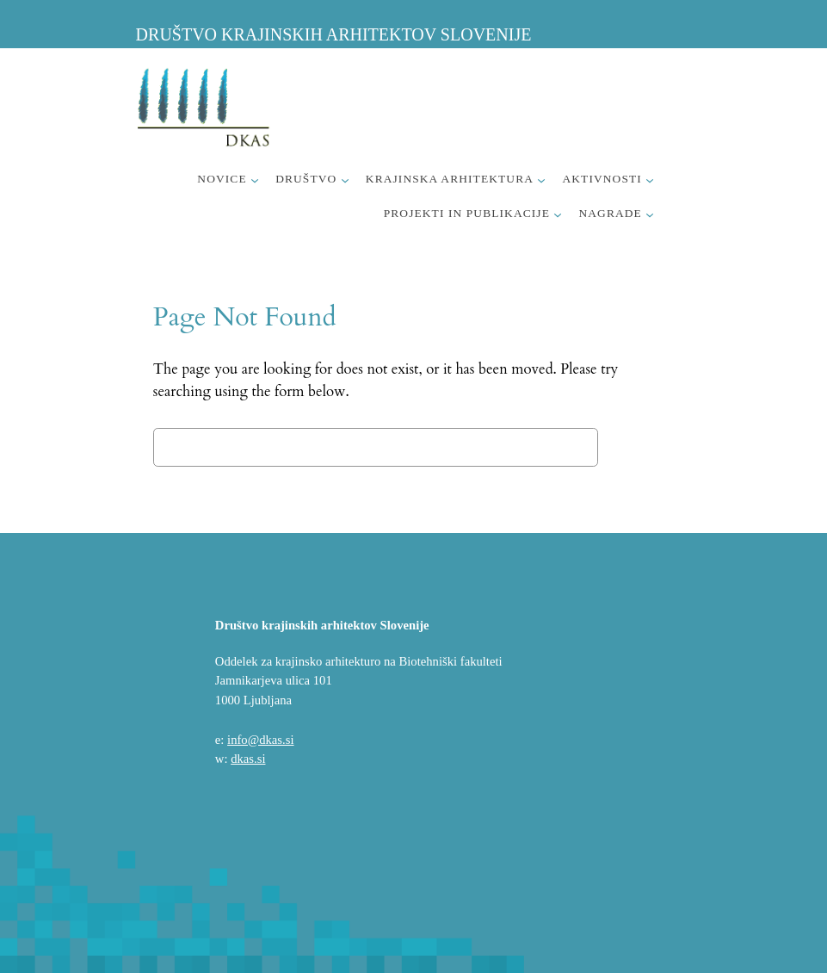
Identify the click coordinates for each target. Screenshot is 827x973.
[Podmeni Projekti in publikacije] (557, 214)
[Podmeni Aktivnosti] (649, 180)
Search (640, 446)
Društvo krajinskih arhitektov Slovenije (334, 34)
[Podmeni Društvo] (345, 180)
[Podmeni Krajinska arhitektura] (541, 180)
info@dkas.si (260, 740)
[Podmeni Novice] (254, 180)
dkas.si (248, 758)
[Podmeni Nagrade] (649, 214)
